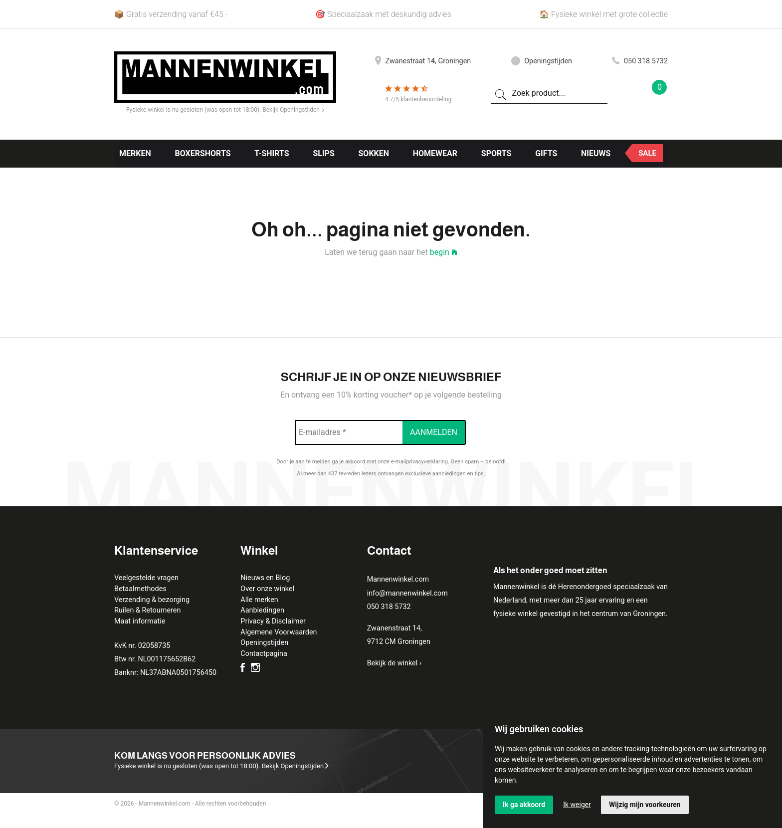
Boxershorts (202, 153)
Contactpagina (263, 653)
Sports (496, 153)
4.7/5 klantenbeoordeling (418, 99)
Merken (135, 153)
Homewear (435, 153)
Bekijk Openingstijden (293, 109)
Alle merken (259, 600)
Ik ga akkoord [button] (524, 805)
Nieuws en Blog (265, 578)
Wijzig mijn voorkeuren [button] (645, 805)
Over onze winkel (267, 589)
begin (443, 252)
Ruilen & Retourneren (147, 610)
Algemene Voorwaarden (278, 632)
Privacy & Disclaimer (272, 621)
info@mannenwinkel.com (407, 593)
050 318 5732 (640, 61)
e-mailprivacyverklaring (419, 461)
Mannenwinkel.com (398, 579)
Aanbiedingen (262, 610)
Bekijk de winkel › (394, 663)
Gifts (546, 153)
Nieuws (595, 153)
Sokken (374, 153)
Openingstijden (541, 61)
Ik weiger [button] (577, 805)
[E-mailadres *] (349, 432)
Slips (323, 153)
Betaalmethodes (140, 589)
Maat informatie (139, 621)
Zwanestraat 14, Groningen (423, 61)
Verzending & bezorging (152, 600)
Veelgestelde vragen (146, 578)
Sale (647, 153)
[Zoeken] (501, 94)
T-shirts (271, 153)
